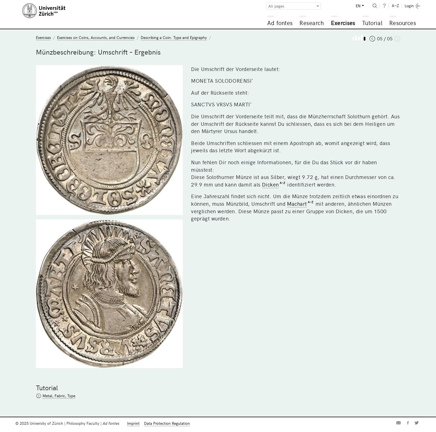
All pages (276, 6)
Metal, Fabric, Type (59, 395)
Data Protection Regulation (167, 423)
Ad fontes (280, 23)
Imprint (133, 423)
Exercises (343, 23)
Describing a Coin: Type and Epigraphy (174, 37)
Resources (402, 23)
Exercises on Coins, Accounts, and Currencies (96, 37)
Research (311, 23)
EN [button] (358, 5)
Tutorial (372, 23)
